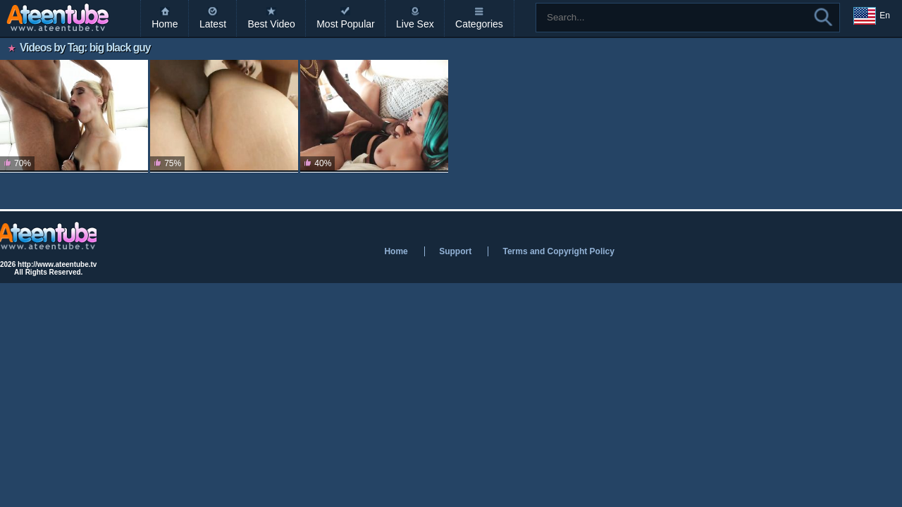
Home (165, 24)
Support (455, 251)
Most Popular (345, 24)
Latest (212, 24)
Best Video (271, 24)
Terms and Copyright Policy (558, 251)
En (871, 16)
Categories (479, 24)
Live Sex (415, 24)
